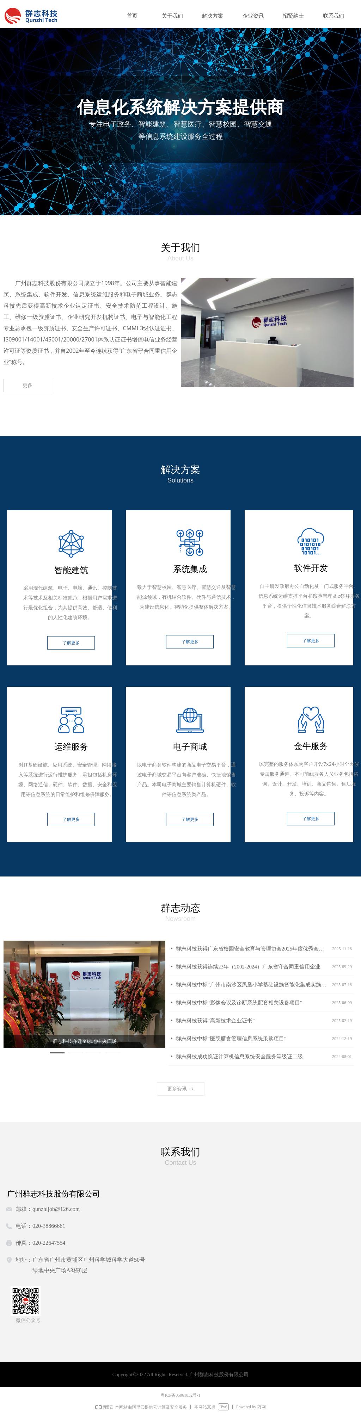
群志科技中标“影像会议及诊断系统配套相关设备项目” (239, 1002)
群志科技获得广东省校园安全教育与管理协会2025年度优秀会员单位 (252, 949)
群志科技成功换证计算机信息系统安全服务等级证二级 (239, 1056)
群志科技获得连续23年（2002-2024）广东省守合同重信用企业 (248, 967)
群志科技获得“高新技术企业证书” (215, 1020)
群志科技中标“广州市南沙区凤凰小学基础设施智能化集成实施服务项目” (252, 985)
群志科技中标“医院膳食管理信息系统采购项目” (231, 1038)
